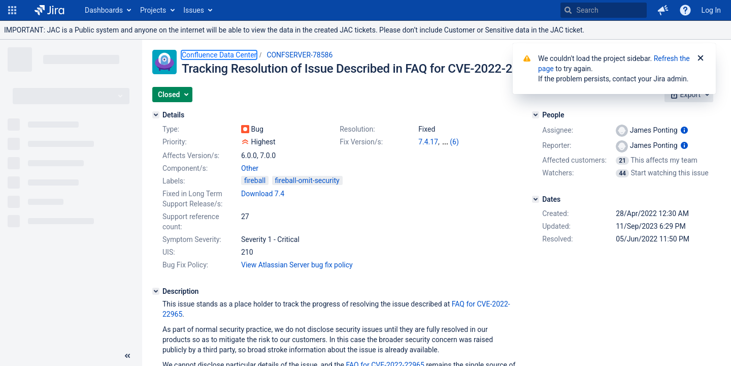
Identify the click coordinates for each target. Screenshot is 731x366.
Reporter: (556, 145)
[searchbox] (603, 10)
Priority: (174, 142)
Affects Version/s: (190, 155)
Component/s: (185, 168)
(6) (454, 142)
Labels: (173, 181)
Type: (170, 129)
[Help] (685, 10)
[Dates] (535, 199)
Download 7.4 (262, 194)
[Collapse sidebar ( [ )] (127, 355)
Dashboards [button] (104, 10)
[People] (535, 114)
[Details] (155, 114)
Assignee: (557, 130)
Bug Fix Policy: (185, 265)
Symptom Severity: (191, 239)
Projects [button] (153, 10)
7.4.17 (428, 142)
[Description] (155, 291)
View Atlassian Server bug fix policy (297, 265)
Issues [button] (193, 10)
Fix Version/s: (361, 142)
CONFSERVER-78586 (300, 55)
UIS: (168, 252)
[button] (12, 10)
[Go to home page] (49, 10)
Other (249, 168)
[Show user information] (684, 130)
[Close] (700, 58)
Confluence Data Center (219, 55)
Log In (711, 10)
